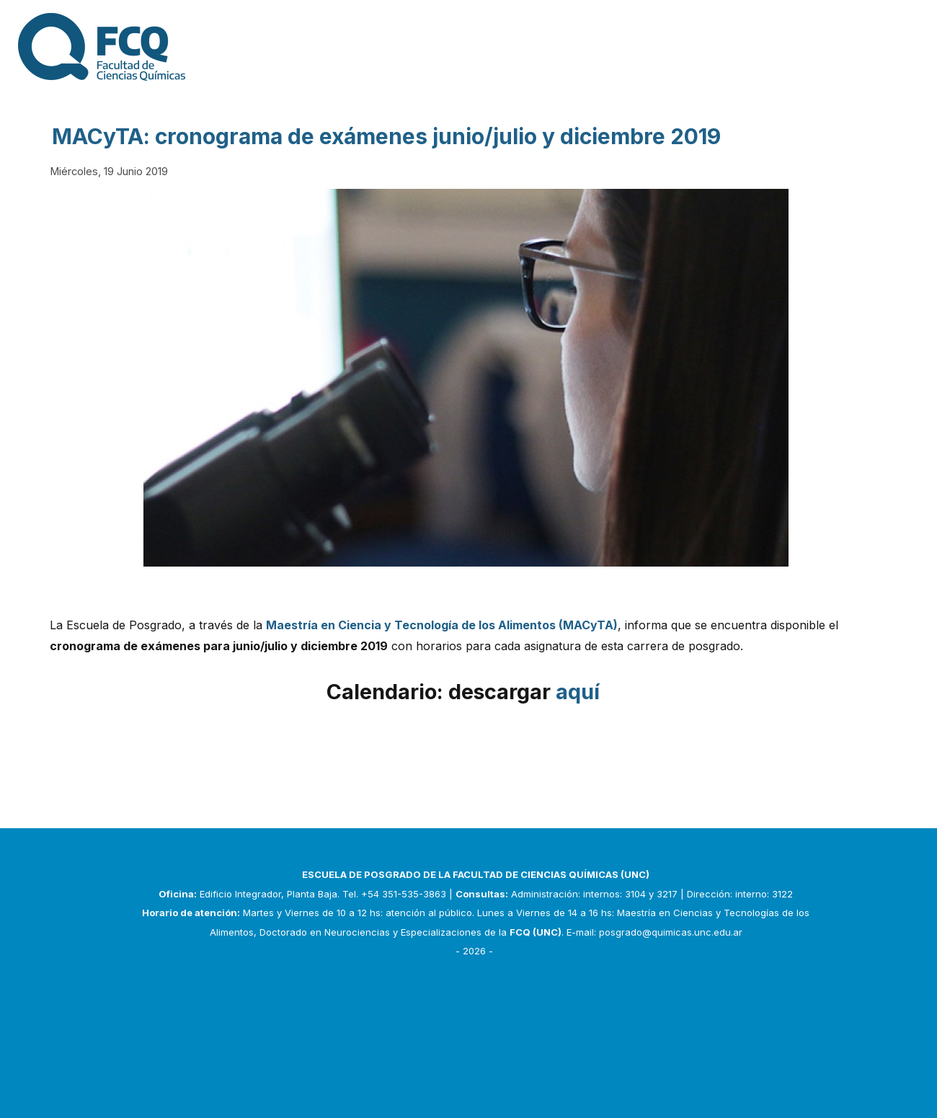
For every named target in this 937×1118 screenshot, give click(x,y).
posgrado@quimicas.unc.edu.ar (670, 932)
